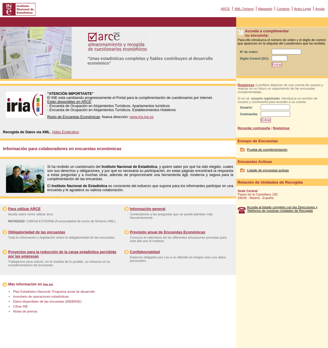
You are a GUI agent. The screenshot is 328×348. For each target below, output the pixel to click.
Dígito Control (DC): (254, 58)
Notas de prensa (25, 311)
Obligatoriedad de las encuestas (36, 232)
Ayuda (320, 8)
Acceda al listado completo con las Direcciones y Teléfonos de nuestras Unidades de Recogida (282, 208)
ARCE (225, 8)
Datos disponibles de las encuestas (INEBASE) (47, 301)
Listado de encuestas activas (268, 170)
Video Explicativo (65, 132)
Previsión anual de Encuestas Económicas (168, 232)
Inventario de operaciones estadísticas (41, 296)
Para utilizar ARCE (24, 209)
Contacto (283, 8)
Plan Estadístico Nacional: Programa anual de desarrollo (54, 291)
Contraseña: (249, 114)
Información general (148, 209)
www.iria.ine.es (142, 117)
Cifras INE (20, 306)
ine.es (48, 285)
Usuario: (246, 107)
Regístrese (246, 85)
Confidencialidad (145, 252)
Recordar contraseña (254, 128)
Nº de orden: (249, 52)
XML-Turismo (244, 8)
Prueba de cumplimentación (267, 149)
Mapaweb (265, 8)
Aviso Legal (302, 8)
